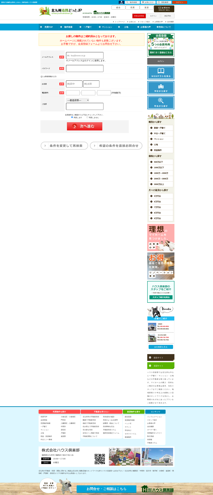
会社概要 (170, 22)
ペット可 (128, 423)
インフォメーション (154, 417)
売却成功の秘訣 (108, 417)
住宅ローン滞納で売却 (91, 433)
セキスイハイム (130, 434)
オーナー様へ (152, 430)
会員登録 (44, 420)
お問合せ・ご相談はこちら (107, 489)
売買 (132, 7)
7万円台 (157, 207)
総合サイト (158, 358)
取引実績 (150, 436)
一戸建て (88, 27)
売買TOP (49, 27)
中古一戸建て (159, 133)
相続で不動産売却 (89, 423)
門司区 (63, 420)
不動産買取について (90, 436)
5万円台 (157, 196)
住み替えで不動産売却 (91, 426)
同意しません (92, 117)
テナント (128, 427)
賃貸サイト (158, 366)
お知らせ (132, 22)
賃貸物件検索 (130, 420)
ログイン (153, 16)
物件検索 (68, 27)
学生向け (128, 430)
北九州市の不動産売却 (91, 417)
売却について (165, 27)
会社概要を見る (160, 347)
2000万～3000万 (161, 179)
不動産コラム (152, 443)
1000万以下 (159, 167)
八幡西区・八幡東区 (68, 423)
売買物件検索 (45, 423)
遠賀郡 (63, 436)
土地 (126, 27)
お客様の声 (159, 22)
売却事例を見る (108, 426)
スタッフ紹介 (145, 22)
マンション (107, 27)
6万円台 (157, 202)
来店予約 (167, 16)
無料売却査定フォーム (111, 433)
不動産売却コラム (109, 430)
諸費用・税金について (111, 423)
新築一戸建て (159, 128)
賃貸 (147, 7)
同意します (76, 117)
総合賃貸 (128, 417)
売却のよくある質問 (110, 420)
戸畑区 (63, 433)
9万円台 (157, 218)
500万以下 (158, 162)
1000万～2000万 (161, 173)
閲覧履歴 (163, 2)
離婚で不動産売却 (89, 420)
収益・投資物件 (46, 436)
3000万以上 (159, 184)
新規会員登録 (139, 16)
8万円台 (157, 213)
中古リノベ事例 (46, 440)
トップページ (120, 22)
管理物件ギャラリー (154, 433)
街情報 (149, 440)
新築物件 (128, 437)
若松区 (63, 430)
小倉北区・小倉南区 (68, 417)
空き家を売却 (88, 430)
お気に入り (148, 2)
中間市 (63, 426)
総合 (118, 7)
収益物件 (158, 150)
